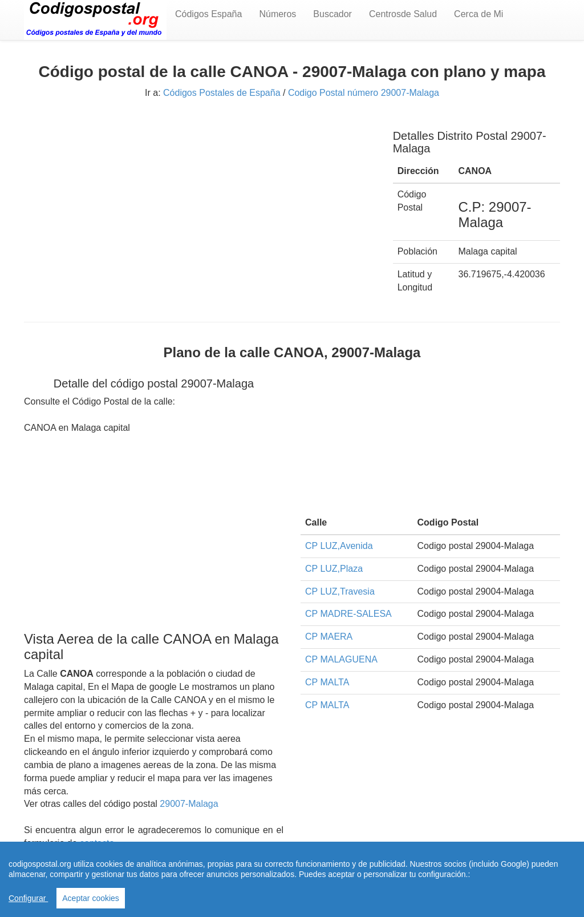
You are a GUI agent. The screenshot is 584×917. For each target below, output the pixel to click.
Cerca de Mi (478, 14)
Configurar (28, 898)
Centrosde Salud (403, 14)
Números (277, 14)
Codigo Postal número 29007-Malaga (363, 93)
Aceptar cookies (90, 898)
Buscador (332, 14)
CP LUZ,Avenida (339, 546)
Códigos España (208, 14)
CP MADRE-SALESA (348, 614)
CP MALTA (327, 682)
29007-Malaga (189, 804)
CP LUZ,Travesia (340, 591)
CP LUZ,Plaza (334, 568)
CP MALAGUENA (341, 659)
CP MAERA (328, 636)
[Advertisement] (200, 198)
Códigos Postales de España (221, 93)
